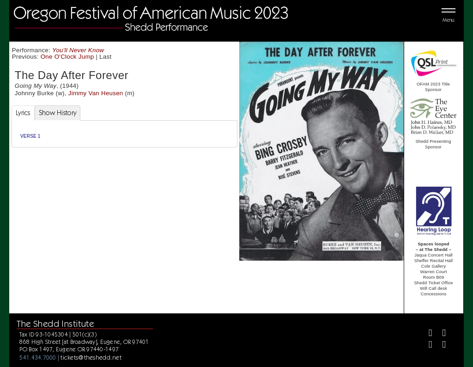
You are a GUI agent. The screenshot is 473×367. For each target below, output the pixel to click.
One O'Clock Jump (67, 56)
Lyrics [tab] (23, 112)
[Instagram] (426, 345)
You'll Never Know (78, 50)
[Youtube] (440, 345)
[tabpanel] (124, 134)
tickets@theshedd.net (91, 357)
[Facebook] (426, 334)
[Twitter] (440, 334)
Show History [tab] (57, 112)
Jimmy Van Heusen (95, 93)
